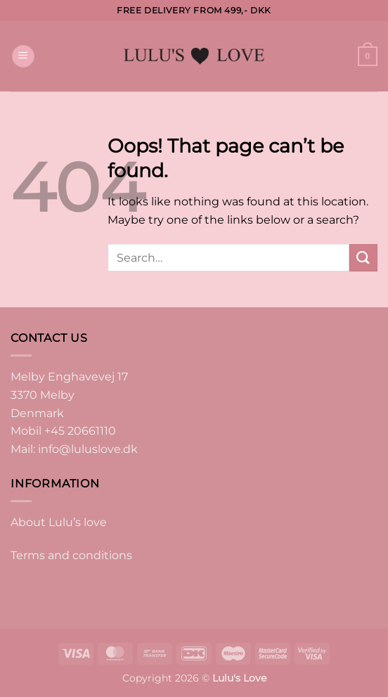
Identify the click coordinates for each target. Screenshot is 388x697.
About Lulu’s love (59, 522)
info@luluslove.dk (88, 449)
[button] (23, 56)
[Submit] (363, 257)
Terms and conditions (71, 555)
